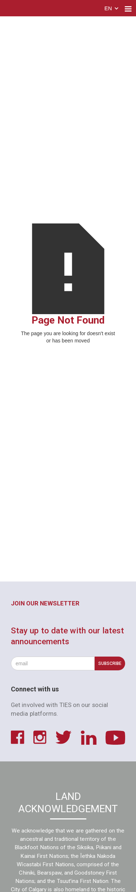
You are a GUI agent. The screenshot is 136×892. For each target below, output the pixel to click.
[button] (111, 9)
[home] (28, 9)
